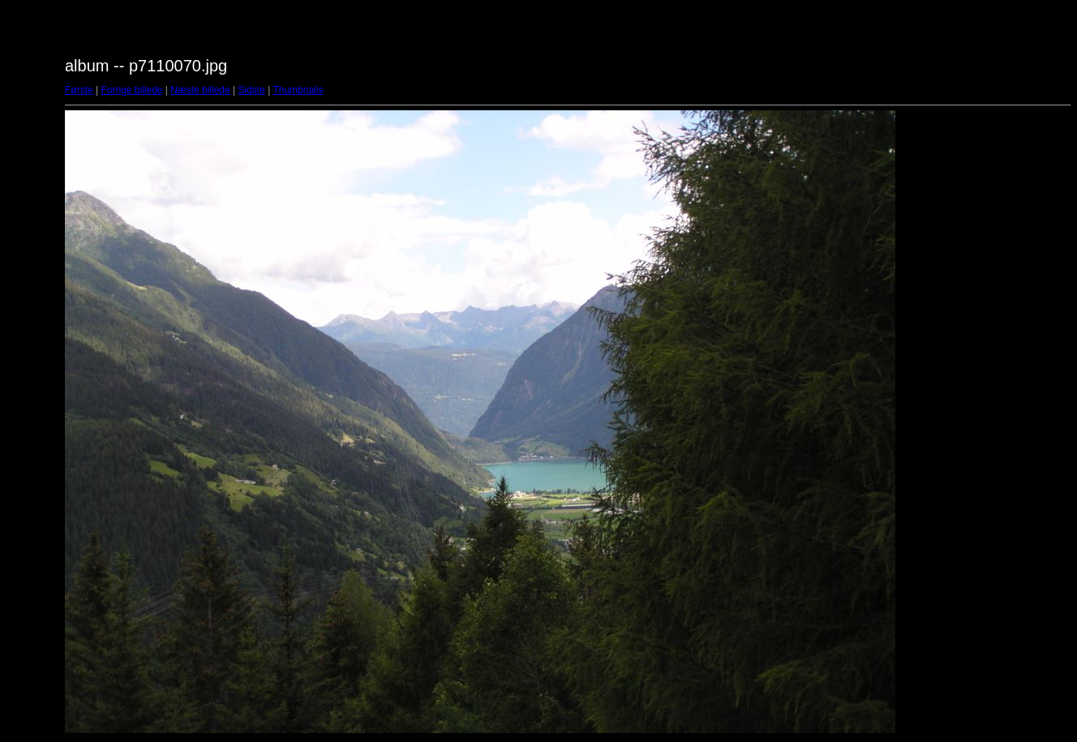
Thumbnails (297, 90)
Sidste (251, 90)
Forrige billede (131, 90)
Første (79, 90)
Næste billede (200, 90)
